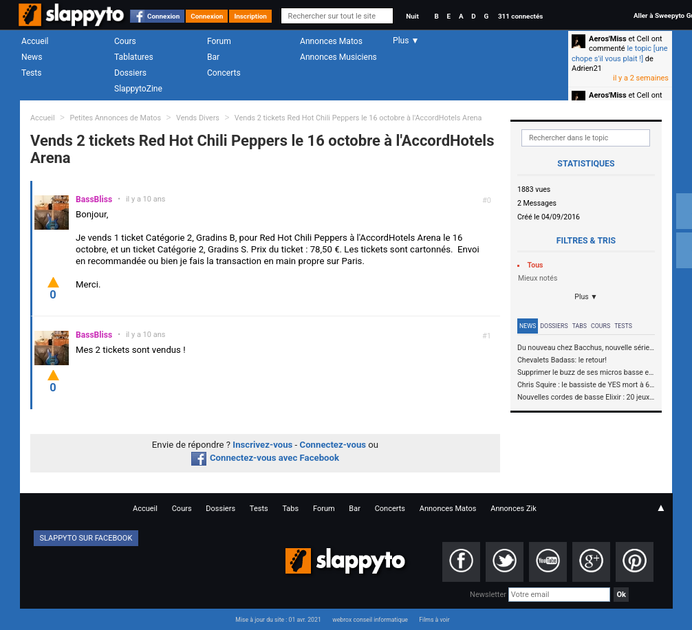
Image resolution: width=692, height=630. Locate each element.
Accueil (35, 41)
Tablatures (133, 57)
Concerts (224, 73)
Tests (31, 73)
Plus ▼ (586, 296)
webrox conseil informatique (370, 619)
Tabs (579, 326)
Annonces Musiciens (338, 57)
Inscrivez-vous (262, 444)
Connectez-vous (333, 444)
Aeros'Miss (608, 38)
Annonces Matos (331, 41)
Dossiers (130, 73)
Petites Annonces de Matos (115, 117)
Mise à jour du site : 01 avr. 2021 (278, 619)
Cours (125, 41)
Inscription (250, 16)
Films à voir (434, 619)
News (31, 57)
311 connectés (520, 16)
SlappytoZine (138, 89)
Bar (213, 57)
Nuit (412, 16)
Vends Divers (197, 117)
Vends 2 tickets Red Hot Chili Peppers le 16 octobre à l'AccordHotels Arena (358, 117)
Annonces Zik (513, 508)
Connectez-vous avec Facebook (265, 458)
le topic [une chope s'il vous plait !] (620, 53)
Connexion (163, 16)
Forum (219, 41)
